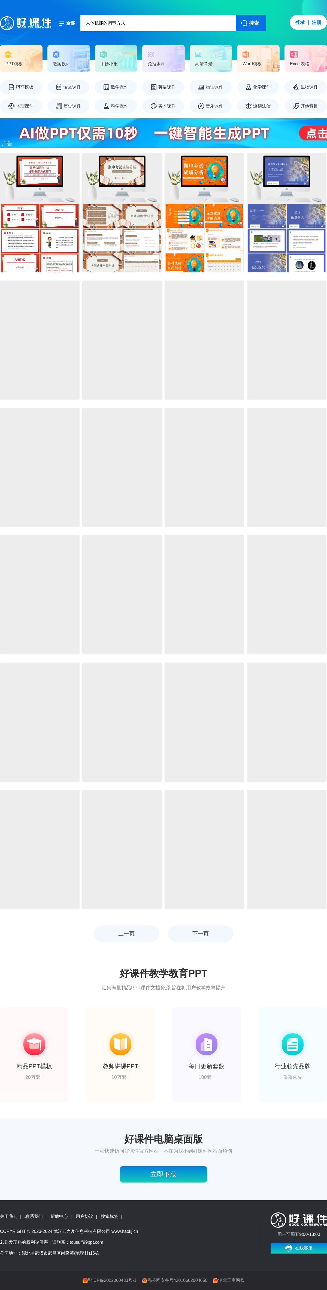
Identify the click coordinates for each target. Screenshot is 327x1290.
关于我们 (8, 1216)
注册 (317, 22)
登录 (300, 22)
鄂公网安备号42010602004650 (177, 1280)
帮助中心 (59, 1216)
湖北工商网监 (231, 1280)
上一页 (126, 934)
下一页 (200, 934)
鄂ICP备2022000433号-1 (112, 1280)
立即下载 (163, 1174)
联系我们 (34, 1216)
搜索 (254, 23)
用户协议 (84, 1216)
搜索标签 (109, 1216)
